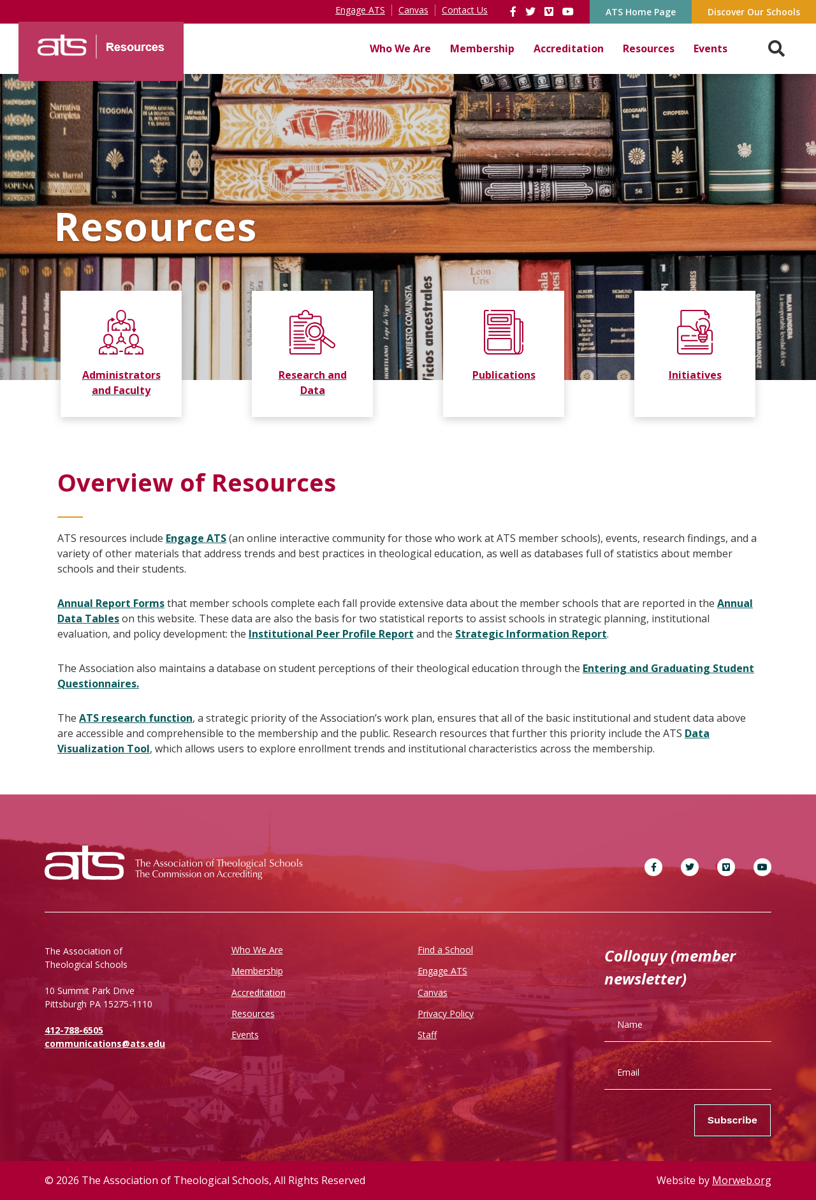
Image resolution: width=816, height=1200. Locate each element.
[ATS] (101, 42)
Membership (482, 48)
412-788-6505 (74, 1030)
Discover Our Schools (754, 12)
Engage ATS (196, 538)
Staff (427, 1034)
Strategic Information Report (531, 634)
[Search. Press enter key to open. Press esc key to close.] (776, 49)
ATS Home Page (641, 12)
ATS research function (136, 718)
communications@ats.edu (105, 1043)
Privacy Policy (446, 1013)
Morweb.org (741, 1180)
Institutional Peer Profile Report (331, 634)
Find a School (445, 950)
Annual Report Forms (110, 603)
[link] (514, 11)
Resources (648, 48)
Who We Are (400, 48)
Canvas (433, 992)
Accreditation (569, 48)
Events (710, 48)
